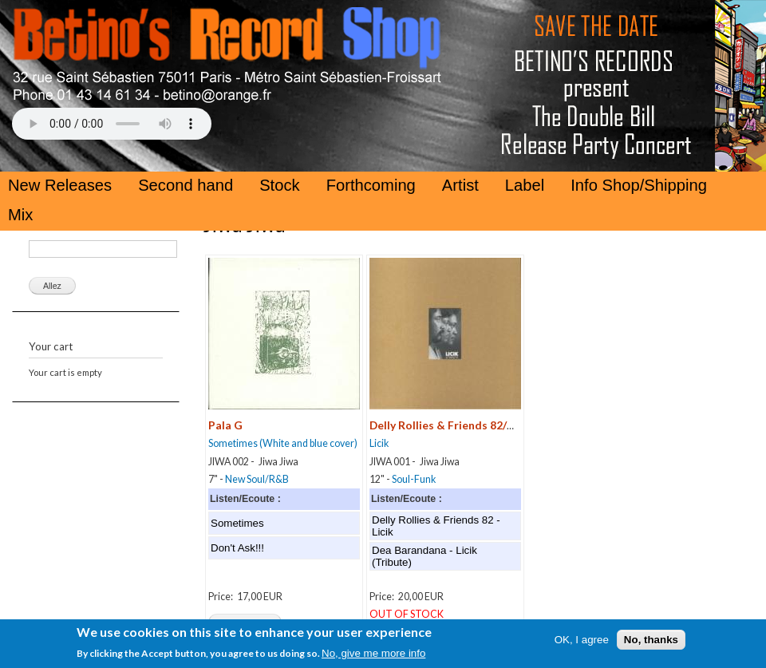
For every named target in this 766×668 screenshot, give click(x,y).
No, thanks (651, 643)
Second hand (185, 185)
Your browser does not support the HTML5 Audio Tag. (111, 124)
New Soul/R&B (257, 479)
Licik (379, 443)
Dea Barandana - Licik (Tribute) (424, 556)
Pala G (225, 425)
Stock (279, 185)
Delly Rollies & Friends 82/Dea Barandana (478, 425)
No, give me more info (373, 656)
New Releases (60, 185)
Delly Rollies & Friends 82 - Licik (436, 526)
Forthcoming (371, 185)
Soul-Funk (414, 479)
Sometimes (237, 523)
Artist (460, 185)
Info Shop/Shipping (639, 185)
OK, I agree (582, 643)
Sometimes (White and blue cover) (282, 443)
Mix (20, 214)
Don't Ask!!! (237, 548)
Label (524, 185)
